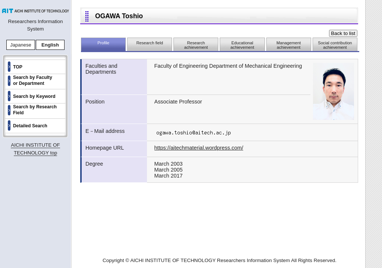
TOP (17, 67)
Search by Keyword (34, 96)
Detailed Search (30, 125)
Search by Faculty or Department (32, 80)
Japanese (20, 45)
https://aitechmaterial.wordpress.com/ (198, 148)
